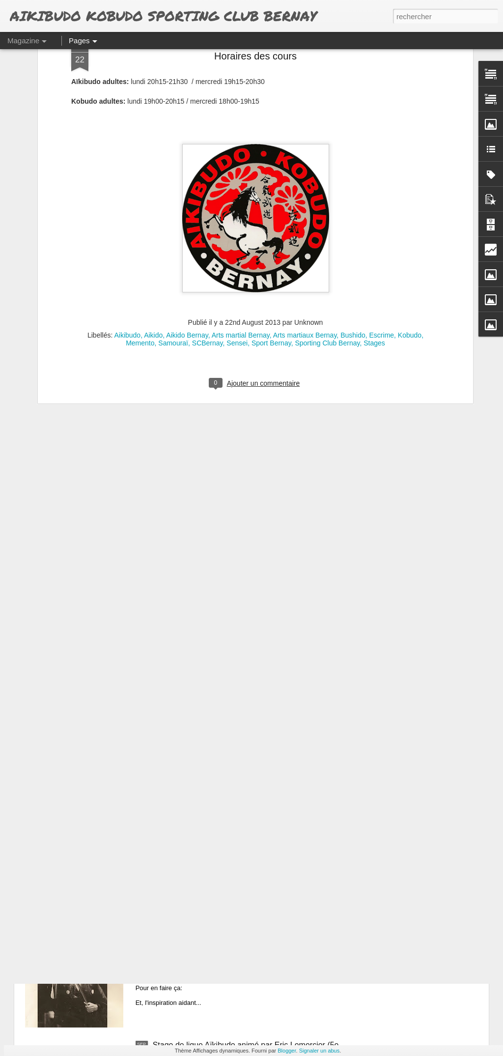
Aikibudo (127, 216)
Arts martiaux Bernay (305, 216)
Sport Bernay (271, 224)
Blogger (287, 1051)
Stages (374, 224)
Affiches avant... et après (196, 933)
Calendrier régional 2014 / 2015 (208, 822)
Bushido (352, 216)
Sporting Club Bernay (327, 224)
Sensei (237, 224)
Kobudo (409, 216)
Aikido (153, 216)
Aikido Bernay (187, 216)
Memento (140, 224)
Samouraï (173, 224)
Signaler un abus (319, 1051)
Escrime (381, 216)
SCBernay (207, 224)
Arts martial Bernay (241, 216)
